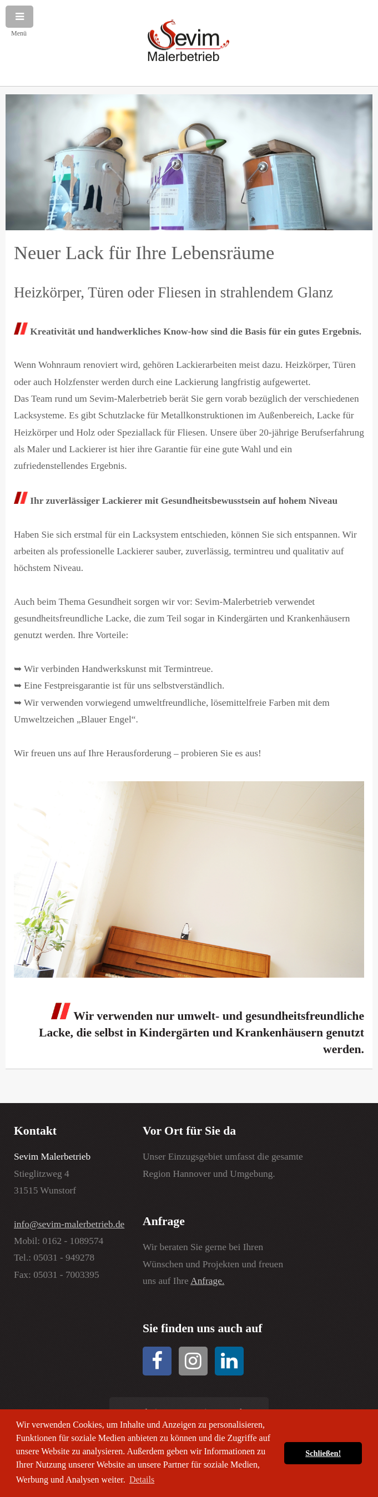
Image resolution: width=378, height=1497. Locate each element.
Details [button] (141, 1479)
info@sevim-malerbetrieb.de (69, 1224)
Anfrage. (207, 1281)
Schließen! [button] (323, 1453)
